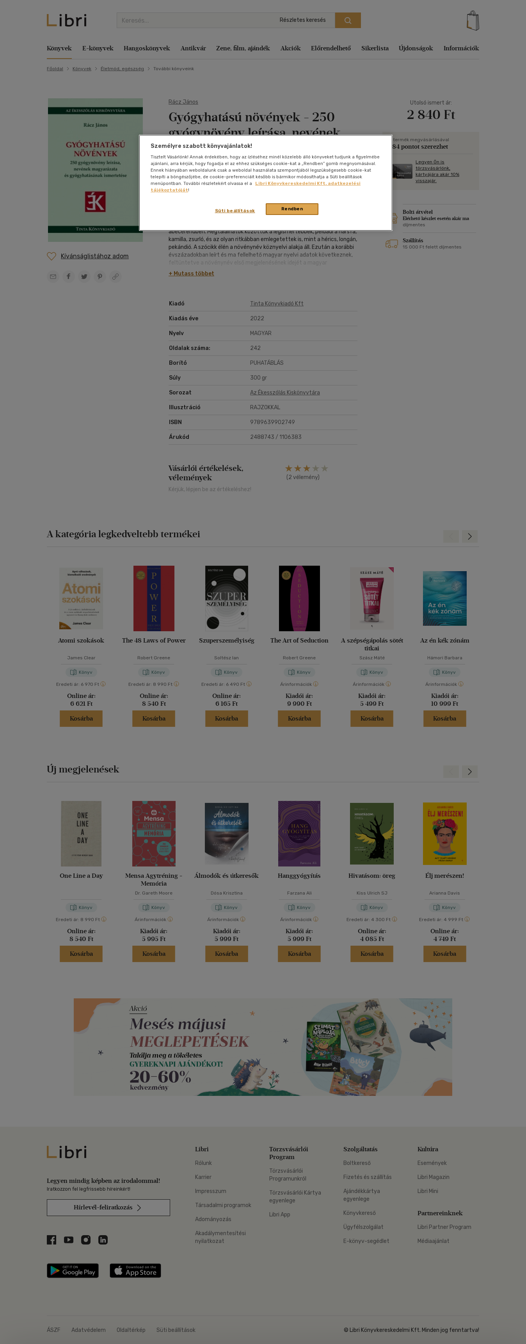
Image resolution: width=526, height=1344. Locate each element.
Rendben (292, 208)
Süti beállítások (235, 210)
